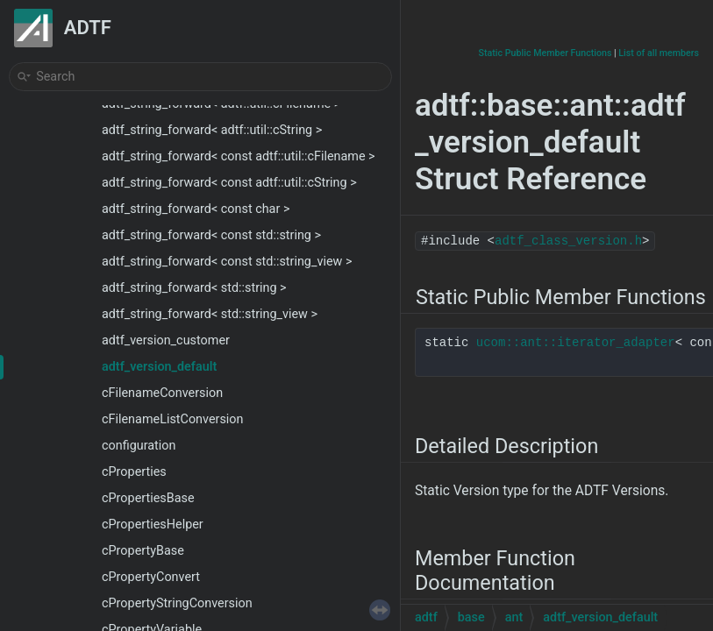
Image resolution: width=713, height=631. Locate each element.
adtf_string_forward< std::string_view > (209, 314)
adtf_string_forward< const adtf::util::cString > (229, 182)
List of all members (658, 53)
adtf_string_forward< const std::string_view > (227, 261)
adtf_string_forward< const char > (195, 209)
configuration (138, 445)
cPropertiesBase (148, 498)
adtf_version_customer (166, 340)
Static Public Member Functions (545, 53)
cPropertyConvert (151, 577)
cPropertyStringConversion (177, 603)
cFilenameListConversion (173, 419)
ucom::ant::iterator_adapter (575, 343)
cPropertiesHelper (152, 524)
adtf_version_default (159, 366)
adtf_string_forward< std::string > (194, 287)
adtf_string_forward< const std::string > (211, 235)
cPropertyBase (143, 550)
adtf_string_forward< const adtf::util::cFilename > (238, 156)
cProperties (134, 471)
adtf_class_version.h (568, 241)
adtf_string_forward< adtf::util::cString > (212, 130)
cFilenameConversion (162, 393)
